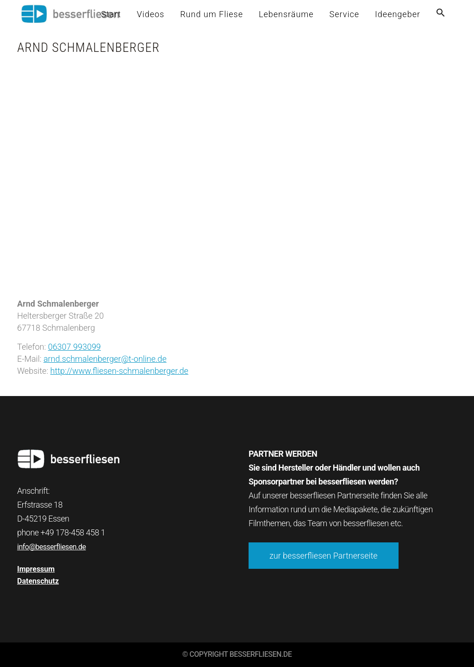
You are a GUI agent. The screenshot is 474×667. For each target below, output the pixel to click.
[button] (440, 14)
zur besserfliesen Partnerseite (323, 555)
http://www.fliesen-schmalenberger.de (119, 371)
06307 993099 (74, 347)
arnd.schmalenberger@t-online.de (105, 359)
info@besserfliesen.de (51, 546)
